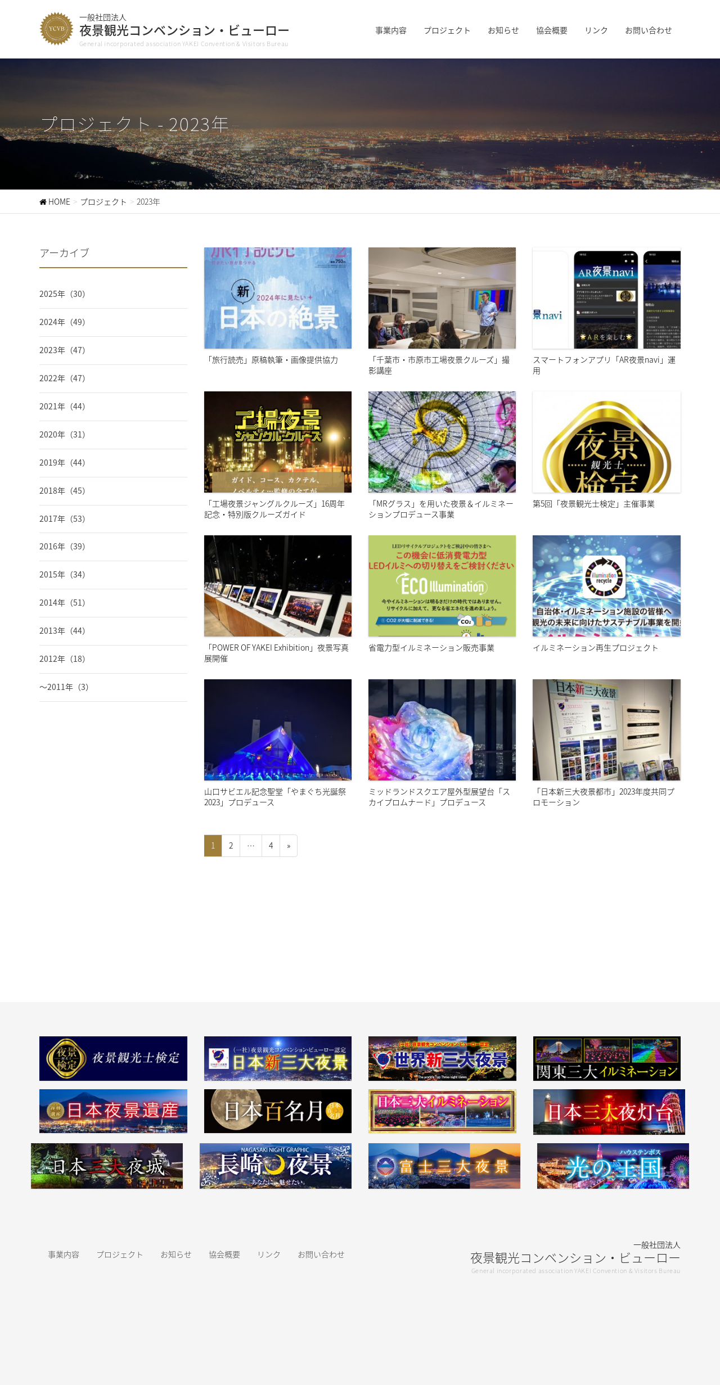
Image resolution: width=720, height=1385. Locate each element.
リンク (269, 1254)
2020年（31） (64, 434)
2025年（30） (64, 293)
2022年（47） (64, 378)
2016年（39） (64, 546)
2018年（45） (64, 490)
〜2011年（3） (66, 686)
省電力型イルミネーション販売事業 (442, 593)
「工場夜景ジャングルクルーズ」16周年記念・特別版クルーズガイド (278, 454)
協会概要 (224, 1254)
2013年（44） (64, 630)
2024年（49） (64, 321)
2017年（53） (64, 518)
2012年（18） (64, 658)
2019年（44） (64, 462)
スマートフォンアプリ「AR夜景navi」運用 (606, 311)
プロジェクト (119, 1254)
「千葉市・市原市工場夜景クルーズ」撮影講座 (442, 311)
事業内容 (63, 1254)
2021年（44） (64, 406)
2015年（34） (64, 574)
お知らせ (176, 1254)
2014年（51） (64, 602)
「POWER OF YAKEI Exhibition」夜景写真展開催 (278, 598)
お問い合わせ (321, 1254)
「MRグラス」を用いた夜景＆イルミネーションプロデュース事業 (442, 454)
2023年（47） (64, 349)
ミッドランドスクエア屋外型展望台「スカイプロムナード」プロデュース (442, 742)
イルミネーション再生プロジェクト (606, 593)
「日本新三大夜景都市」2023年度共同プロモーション (606, 742)
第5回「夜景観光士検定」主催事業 (606, 449)
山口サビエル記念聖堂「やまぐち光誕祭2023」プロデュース (278, 742)
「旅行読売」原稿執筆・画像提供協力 (278, 305)
